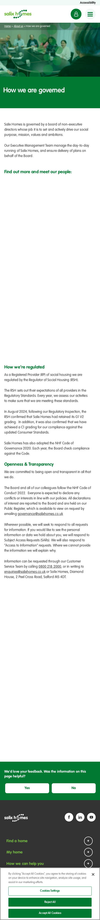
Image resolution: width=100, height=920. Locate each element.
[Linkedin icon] (80, 817)
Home (7, 26)
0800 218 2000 (50, 567)
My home (14, 852)
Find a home (17, 841)
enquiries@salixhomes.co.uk (24, 572)
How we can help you (25, 864)
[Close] (93, 874)
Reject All (49, 902)
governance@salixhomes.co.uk (40, 514)
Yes (27, 788)
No (74, 788)
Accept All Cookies (50, 913)
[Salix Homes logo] (17, 14)
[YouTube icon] (91, 817)
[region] (50, 894)
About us (18, 26)
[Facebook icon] (69, 817)
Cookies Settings (50, 891)
